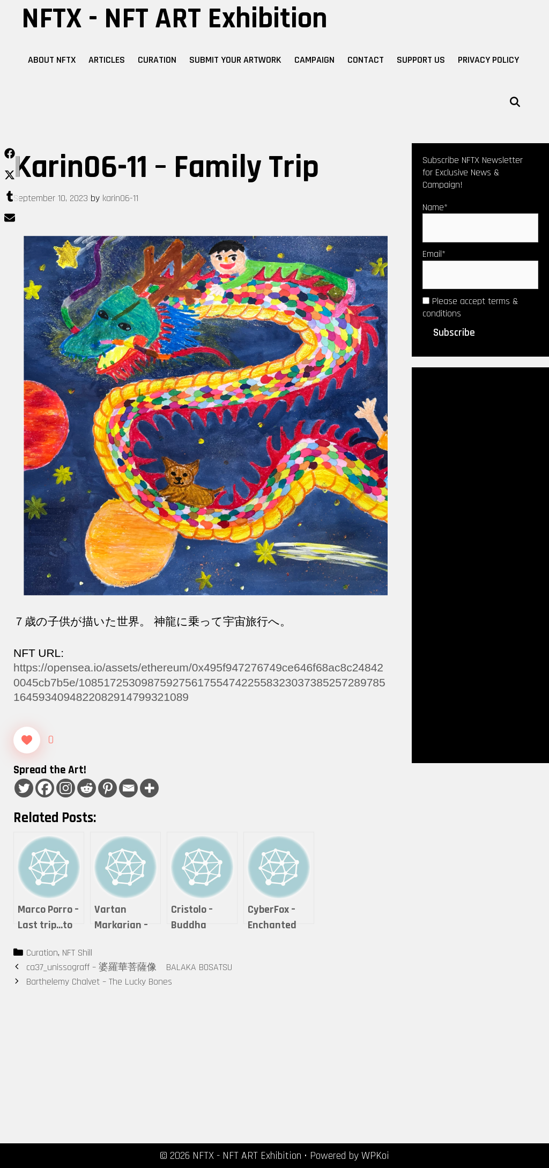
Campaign (314, 60)
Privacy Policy (488, 60)
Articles (106, 60)
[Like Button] (26, 740)
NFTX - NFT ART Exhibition (174, 19)
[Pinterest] (107, 788)
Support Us (421, 60)
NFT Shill (77, 953)
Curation (157, 60)
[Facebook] (44, 788)
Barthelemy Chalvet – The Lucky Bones (99, 981)
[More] (149, 788)
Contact (365, 60)
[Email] (128, 788)
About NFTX (52, 60)
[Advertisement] (480, 564)
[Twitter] (23, 788)
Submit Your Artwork (235, 60)
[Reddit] (86, 788)
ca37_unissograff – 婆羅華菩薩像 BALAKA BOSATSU (129, 967)
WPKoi (375, 1156)
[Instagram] (65, 788)
